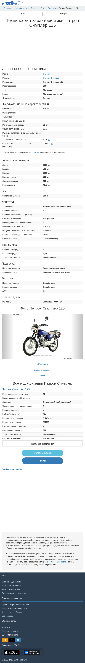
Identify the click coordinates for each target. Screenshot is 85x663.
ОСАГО (38, 152)
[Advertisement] (42, 47)
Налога (30, 152)
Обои (42, 376)
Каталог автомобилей (11, 586)
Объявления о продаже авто (14, 593)
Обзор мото (42, 364)
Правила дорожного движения (15, 605)
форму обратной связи (57, 562)
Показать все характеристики (42, 444)
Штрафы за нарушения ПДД (14, 608)
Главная (7, 8)
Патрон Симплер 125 (16, 389)
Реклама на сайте (10, 631)
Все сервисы (7, 616)
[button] (8, 336)
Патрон (34, 8)
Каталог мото (21, 8)
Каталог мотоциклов (11, 589)
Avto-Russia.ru (20, 660)
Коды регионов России (12, 612)
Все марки (63, 14)
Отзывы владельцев (42, 370)
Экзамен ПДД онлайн (11, 582)
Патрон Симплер (48, 8)
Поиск (22, 14)
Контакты (6, 627)
